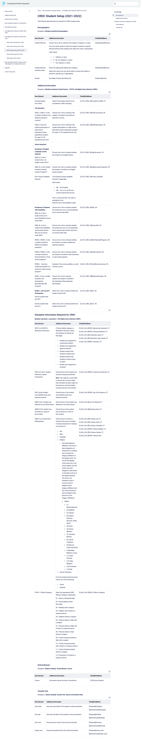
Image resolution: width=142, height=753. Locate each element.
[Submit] (114, 3)
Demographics (120, 15)
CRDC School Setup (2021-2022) (15, 46)
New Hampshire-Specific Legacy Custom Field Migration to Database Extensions (15, 63)
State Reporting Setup (10, 27)
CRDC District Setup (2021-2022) (15, 42)
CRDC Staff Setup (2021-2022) (15, 54)
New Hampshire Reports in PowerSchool (15, 23)
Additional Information (122, 18)
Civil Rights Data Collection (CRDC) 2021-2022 (16, 37)
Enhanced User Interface (11, 19)
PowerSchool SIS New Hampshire (18, 3)
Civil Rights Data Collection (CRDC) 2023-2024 (16, 32)
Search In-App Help (10, 71)
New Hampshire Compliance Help (51, 10)
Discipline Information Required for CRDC (125, 21)
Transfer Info (119, 27)
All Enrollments (120, 24)
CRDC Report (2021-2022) (13, 58)
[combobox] (125, 3)
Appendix (7, 67)
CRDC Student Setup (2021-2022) (15, 50)
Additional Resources (10, 15)
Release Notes (9, 11)
